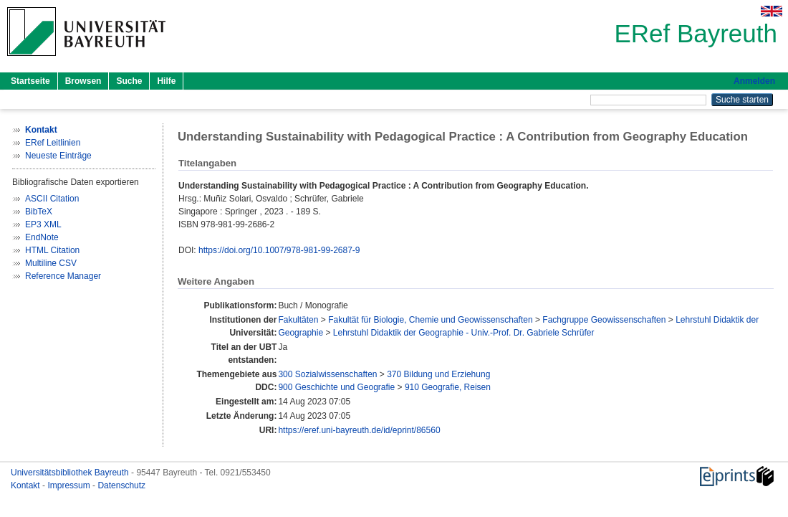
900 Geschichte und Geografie (336, 387)
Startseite (30, 81)
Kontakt (26, 485)
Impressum (69, 485)
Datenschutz (121, 485)
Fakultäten (298, 320)
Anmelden (754, 81)
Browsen (83, 81)
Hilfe (166, 81)
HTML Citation (52, 250)
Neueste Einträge (58, 156)
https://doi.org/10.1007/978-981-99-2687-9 (279, 250)
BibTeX (38, 212)
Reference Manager (63, 276)
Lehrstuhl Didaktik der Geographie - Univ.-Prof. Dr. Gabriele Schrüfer (464, 333)
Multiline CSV (51, 263)
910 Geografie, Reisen (448, 387)
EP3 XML (43, 224)
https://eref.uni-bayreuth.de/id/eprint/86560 (359, 430)
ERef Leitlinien (52, 143)
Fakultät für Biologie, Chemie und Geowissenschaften (430, 320)
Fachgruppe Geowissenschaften (604, 320)
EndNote (42, 237)
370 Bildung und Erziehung (438, 374)
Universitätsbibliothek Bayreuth (71, 473)
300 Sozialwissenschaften (327, 374)
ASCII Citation (52, 199)
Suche (129, 81)
